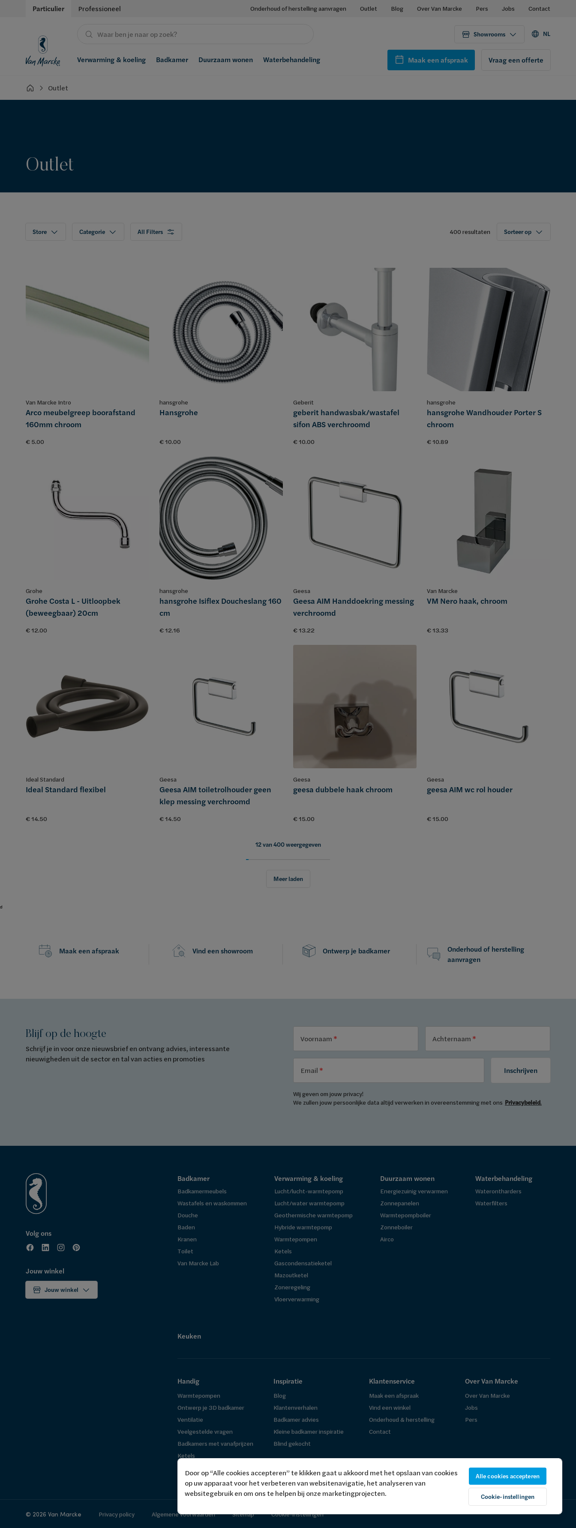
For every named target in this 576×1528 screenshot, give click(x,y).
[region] (369, 1486)
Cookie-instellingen (508, 1496)
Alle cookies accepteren (508, 1476)
